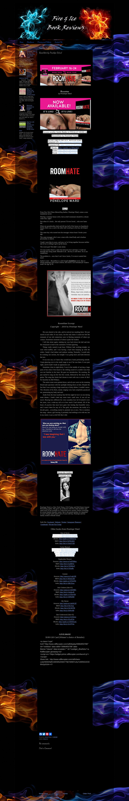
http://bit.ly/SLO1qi (67, 606)
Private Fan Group (55, 524)
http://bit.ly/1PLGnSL (67, 153)
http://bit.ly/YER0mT (67, 566)
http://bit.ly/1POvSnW (68, 150)
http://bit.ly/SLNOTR (67, 608)
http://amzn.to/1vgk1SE (68, 576)
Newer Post (43, 794)
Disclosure (30, 42)
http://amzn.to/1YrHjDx (70, 537)
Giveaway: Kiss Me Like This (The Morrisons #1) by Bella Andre (31, 54)
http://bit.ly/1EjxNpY (67, 556)
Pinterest (78, 522)
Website (57, 522)
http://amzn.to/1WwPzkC (69, 551)
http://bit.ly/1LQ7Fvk (66, 624)
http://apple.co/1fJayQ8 (67, 594)
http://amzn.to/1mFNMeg (68, 561)
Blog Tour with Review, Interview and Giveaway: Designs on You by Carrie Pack (26, 126)
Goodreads (44, 524)
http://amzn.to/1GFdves (68, 617)
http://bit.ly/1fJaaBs (67, 568)
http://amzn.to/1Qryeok (69, 535)
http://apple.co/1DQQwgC (67, 622)
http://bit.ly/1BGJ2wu (66, 583)
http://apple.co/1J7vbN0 (68, 552)
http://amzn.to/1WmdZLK (70, 142)
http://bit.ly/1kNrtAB (67, 610)
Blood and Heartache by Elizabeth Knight (30, 107)
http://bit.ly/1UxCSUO (67, 554)
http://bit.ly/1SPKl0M (66, 597)
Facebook (50, 522)
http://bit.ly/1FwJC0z (67, 619)
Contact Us (58, 42)
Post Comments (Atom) (52, 797)
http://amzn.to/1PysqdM (71, 145)
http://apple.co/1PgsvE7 (68, 148)
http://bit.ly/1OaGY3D (67, 543)
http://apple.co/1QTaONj (67, 581)
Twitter (63, 522)
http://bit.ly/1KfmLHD (67, 579)
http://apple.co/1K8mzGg (67, 539)
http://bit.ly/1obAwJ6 (67, 592)
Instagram (70, 522)
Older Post (87, 794)
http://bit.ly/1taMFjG (67, 564)
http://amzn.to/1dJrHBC (68, 590)
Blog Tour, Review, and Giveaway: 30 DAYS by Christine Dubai (31, 91)
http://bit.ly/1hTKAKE (67, 541)
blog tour (45, 739)
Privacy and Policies (44, 42)
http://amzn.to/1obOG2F (68, 603)
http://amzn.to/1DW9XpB (69, 549)
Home (21, 42)
